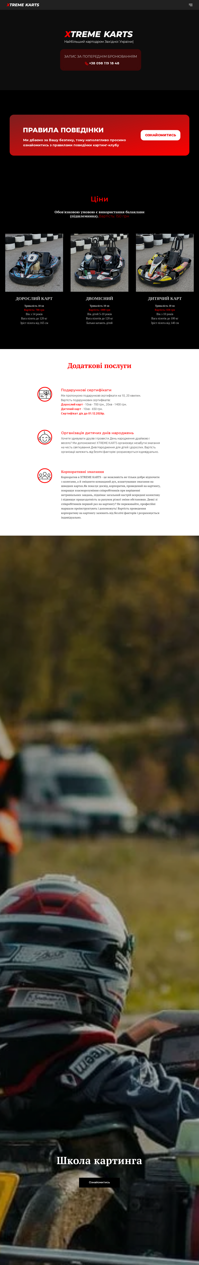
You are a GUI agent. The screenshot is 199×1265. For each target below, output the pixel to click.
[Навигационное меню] (190, 5)
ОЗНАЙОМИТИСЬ (160, 135)
